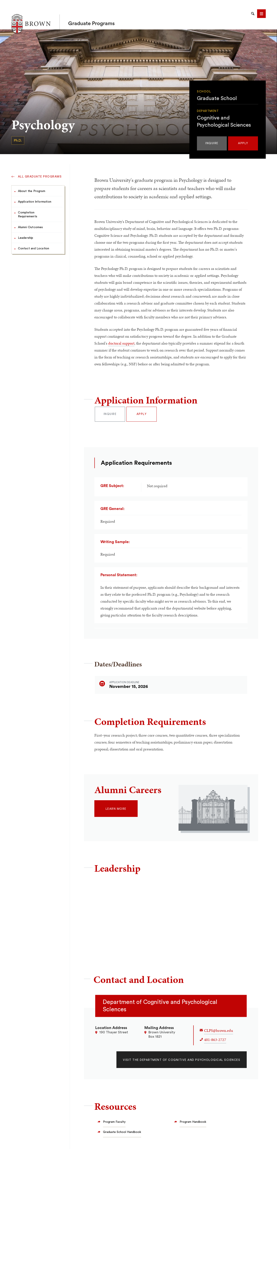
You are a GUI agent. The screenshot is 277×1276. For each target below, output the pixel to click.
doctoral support (121, 343)
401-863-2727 (215, 1039)
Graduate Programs (91, 14)
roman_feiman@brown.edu (202, 920)
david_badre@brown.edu (120, 894)
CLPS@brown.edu (218, 1030)
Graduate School (217, 104)
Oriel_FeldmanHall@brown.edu (204, 894)
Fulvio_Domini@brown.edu (121, 920)
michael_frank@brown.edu (121, 946)
